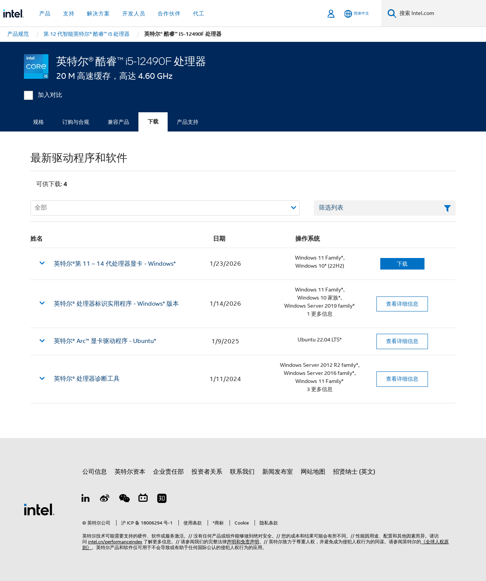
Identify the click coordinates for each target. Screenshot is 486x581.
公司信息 (94, 472)
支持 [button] (69, 13)
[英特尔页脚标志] (39, 509)
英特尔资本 (130, 472)
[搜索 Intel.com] (441, 13)
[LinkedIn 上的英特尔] (85, 499)
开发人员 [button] (133, 13)
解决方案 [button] (98, 13)
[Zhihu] (161, 499)
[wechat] (123, 499)
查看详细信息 (402, 303)
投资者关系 (206, 472)
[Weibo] (105, 499)
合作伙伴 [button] (169, 13)
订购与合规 (75, 121)
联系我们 (242, 472)
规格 (38, 121)
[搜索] (392, 13)
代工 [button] (199, 13)
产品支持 (187, 121)
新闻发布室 (277, 472)
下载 (153, 121)
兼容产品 (118, 121)
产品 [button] (45, 13)
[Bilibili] (143, 499)
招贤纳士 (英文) (354, 472)
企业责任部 (168, 472)
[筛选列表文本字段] (385, 208)
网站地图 (313, 472)
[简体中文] (356, 13)
